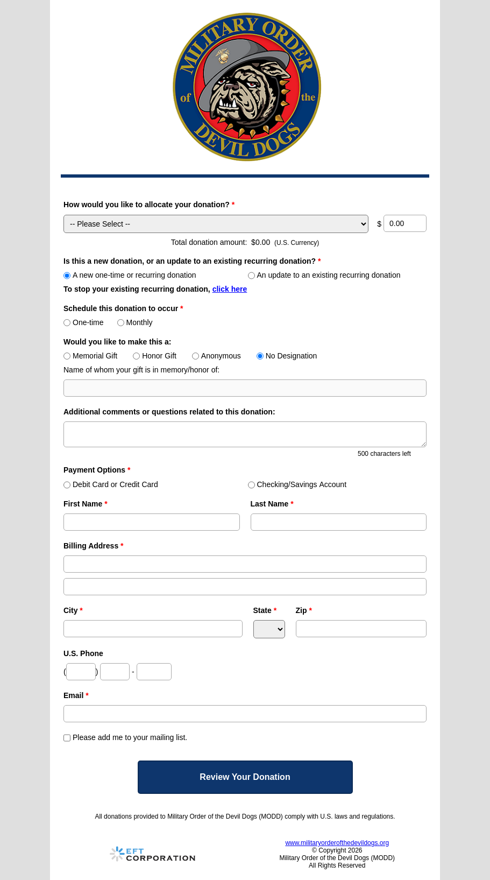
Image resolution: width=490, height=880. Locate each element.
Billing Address (93, 545)
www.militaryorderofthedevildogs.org (337, 843)
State (265, 610)
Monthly (135, 322)
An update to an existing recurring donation (324, 275)
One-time (83, 322)
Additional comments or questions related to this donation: (169, 411)
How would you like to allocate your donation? (149, 204)
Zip (304, 610)
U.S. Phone (83, 653)
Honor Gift (154, 355)
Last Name (272, 503)
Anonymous (216, 355)
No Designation (287, 355)
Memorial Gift (90, 355)
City (73, 610)
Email (76, 695)
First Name (85, 503)
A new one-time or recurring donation (129, 275)
